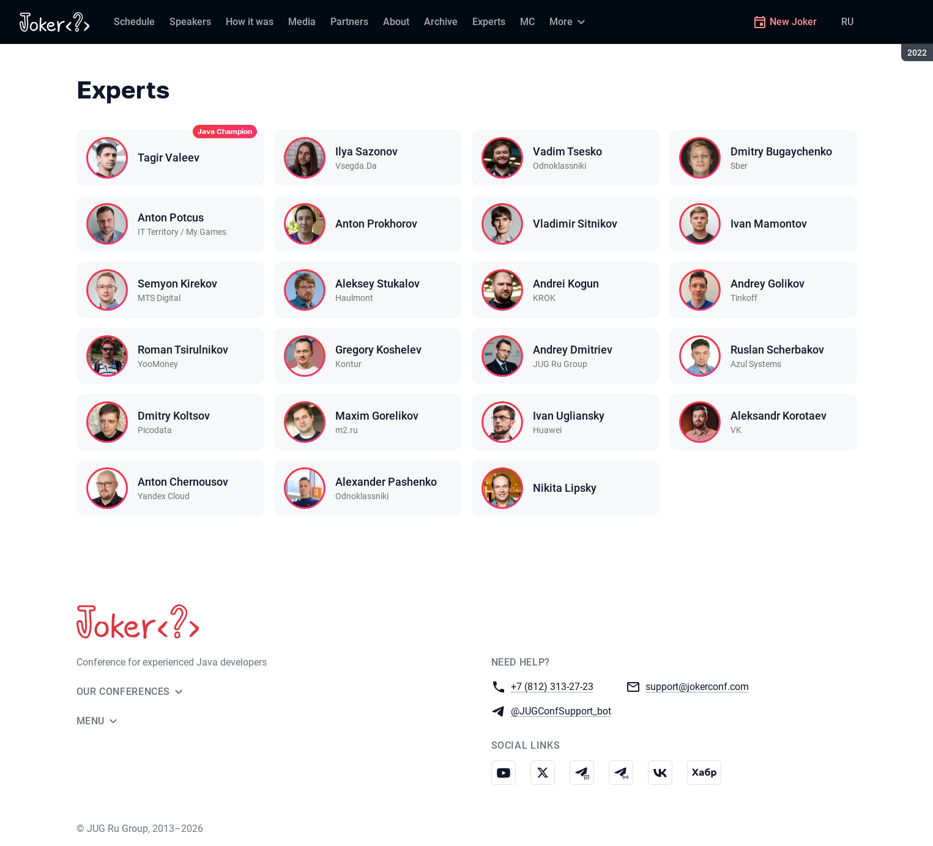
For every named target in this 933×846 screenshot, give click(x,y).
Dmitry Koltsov (174, 415)
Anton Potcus (171, 217)
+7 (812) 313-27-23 (552, 686)
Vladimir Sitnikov (575, 223)
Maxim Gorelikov (376, 415)
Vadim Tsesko (567, 151)
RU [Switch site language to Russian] (847, 22)
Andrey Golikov (767, 283)
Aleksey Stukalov (377, 283)
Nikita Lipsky (565, 487)
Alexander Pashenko (386, 481)
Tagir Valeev (168, 157)
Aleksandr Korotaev (778, 415)
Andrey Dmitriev (572, 349)
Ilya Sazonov (366, 151)
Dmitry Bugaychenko (781, 151)
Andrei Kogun (566, 283)
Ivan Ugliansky (568, 415)
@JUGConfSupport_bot (561, 710)
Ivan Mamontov (768, 223)
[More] (569, 22)
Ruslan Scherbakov (777, 349)
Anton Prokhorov (376, 223)
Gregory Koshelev (378, 349)
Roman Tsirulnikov (183, 349)
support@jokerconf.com (697, 686)
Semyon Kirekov (177, 283)
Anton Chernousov (183, 481)
